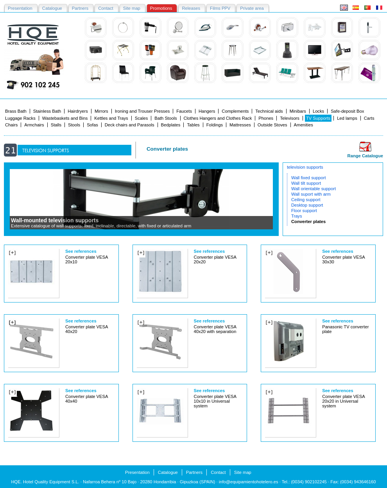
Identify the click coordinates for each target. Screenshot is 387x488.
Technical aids (269, 111)
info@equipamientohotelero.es (248, 481)
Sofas (92, 124)
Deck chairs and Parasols (129, 124)
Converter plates (308, 221)
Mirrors (101, 111)
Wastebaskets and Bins (65, 118)
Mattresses (240, 124)
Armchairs (34, 124)
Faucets (184, 111)
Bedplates (171, 124)
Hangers (207, 111)
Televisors (289, 118)
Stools (74, 124)
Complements (235, 111)
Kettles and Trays (111, 118)
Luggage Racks (20, 118)
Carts (369, 118)
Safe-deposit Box (347, 111)
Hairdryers (78, 111)
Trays (296, 216)
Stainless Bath (47, 111)
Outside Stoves (272, 124)
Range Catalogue (365, 155)
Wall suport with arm (311, 194)
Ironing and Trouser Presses (142, 111)
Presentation (137, 472)
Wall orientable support (313, 188)
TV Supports (318, 118)
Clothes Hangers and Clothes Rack (218, 118)
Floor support (304, 210)
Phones (265, 118)
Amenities (303, 124)
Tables (193, 124)
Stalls (56, 124)
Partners (194, 472)
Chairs (11, 124)
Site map (242, 472)
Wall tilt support (306, 183)
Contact (218, 472)
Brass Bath (16, 111)
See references (81, 251)
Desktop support (307, 205)
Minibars (298, 111)
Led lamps (347, 118)
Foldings (214, 124)
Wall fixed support (308, 177)
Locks (318, 111)
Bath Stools (165, 118)
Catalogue (168, 472)
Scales (141, 118)
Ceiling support (306, 199)
